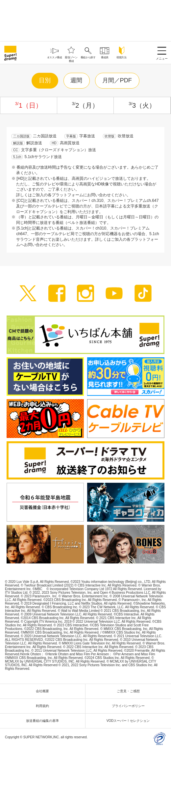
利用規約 (44, 706)
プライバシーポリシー (130, 706)
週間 (76, 80)
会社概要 (44, 691)
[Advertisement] (85, 19)
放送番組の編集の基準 (44, 721)
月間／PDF (117, 80)
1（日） (28, 105)
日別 (45, 80)
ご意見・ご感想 (130, 691)
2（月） (85, 105)
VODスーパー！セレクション (130, 721)
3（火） (142, 105)
